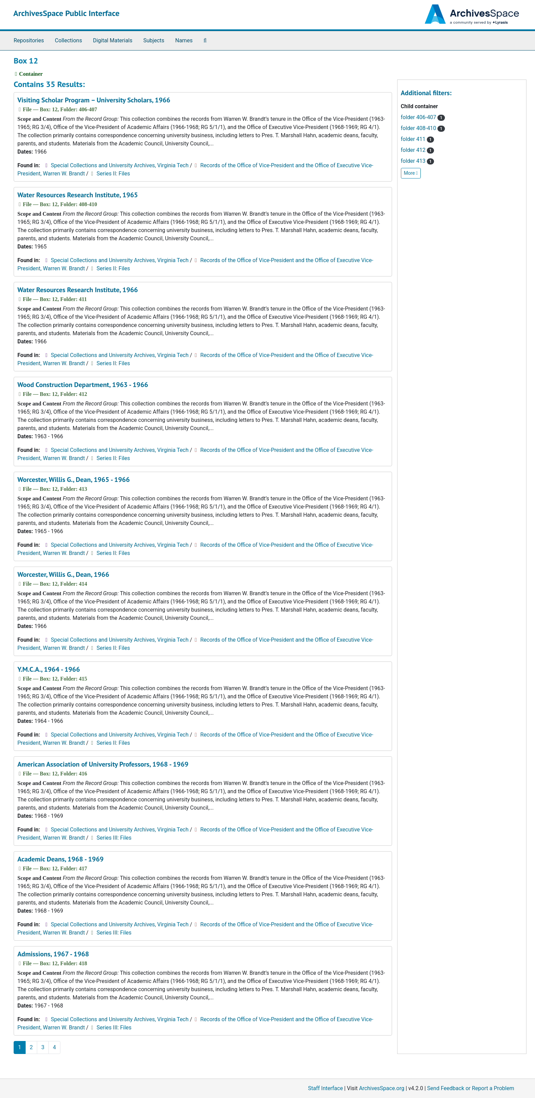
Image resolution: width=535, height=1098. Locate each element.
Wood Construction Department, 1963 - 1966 (82, 384)
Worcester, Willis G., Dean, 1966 (63, 574)
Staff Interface (325, 1088)
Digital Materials (112, 40)
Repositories (29, 40)
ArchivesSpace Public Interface (66, 13)
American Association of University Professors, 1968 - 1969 (102, 764)
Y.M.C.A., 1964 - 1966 (48, 669)
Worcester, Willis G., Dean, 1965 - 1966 (73, 479)
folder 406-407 (423, 117)
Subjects (153, 40)
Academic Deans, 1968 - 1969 (60, 859)
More (411, 173)
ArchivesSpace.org (381, 1088)
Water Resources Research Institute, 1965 (77, 194)
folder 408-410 (423, 128)
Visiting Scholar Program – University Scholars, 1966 (93, 100)
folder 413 (417, 161)
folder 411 (417, 139)
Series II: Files (113, 173)
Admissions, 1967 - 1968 (53, 954)
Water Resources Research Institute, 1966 (77, 289)
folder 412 (417, 150)
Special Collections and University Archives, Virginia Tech (119, 165)
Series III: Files (114, 838)
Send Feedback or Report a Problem (470, 1088)
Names (184, 40)
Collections (68, 40)
